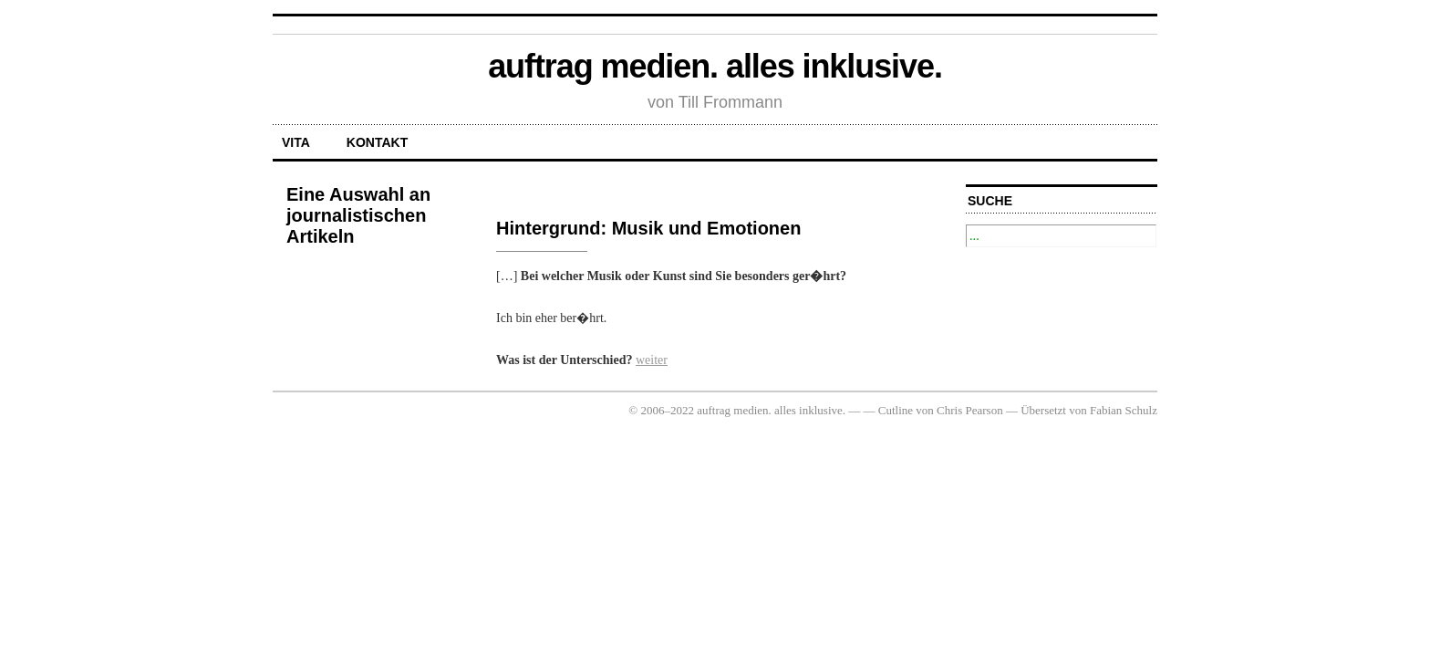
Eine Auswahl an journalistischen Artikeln (358, 215)
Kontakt (377, 142)
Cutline (895, 410)
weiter (652, 360)
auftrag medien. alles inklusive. (715, 66)
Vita (296, 142)
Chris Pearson (970, 410)
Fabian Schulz (1123, 410)
